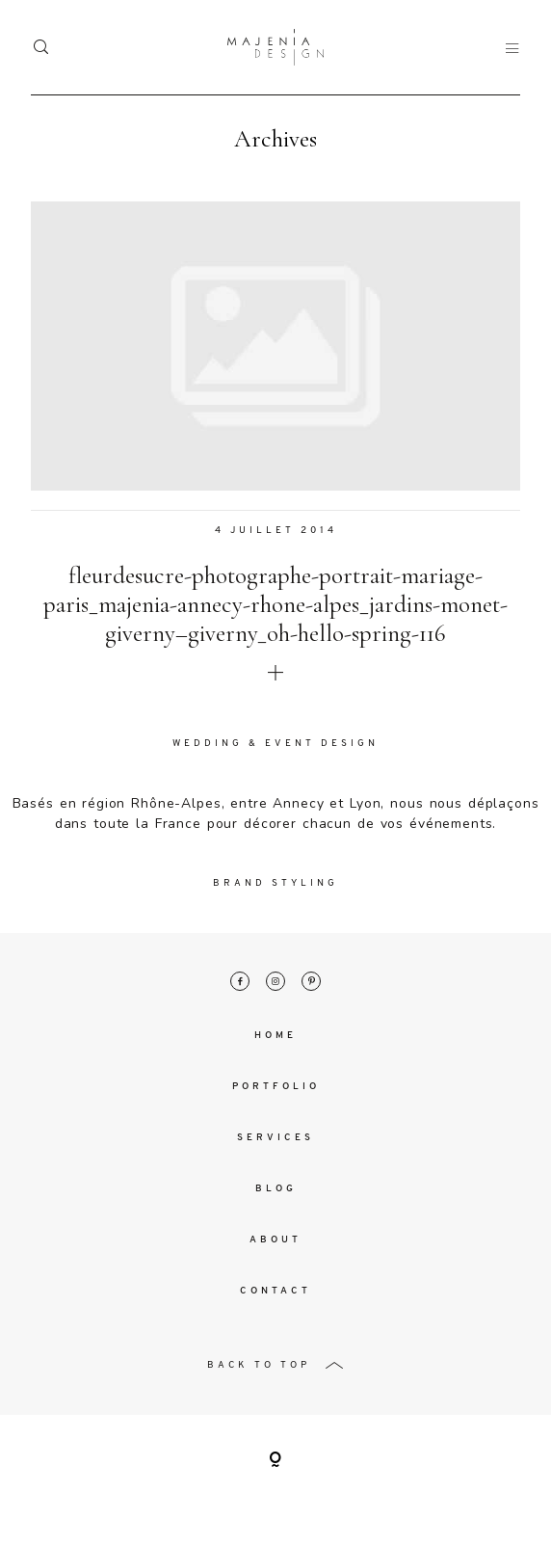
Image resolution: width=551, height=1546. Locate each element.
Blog (276, 1190)
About (275, 1241)
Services (275, 1138)
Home (275, 1036)
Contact (275, 1292)
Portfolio (276, 1087)
